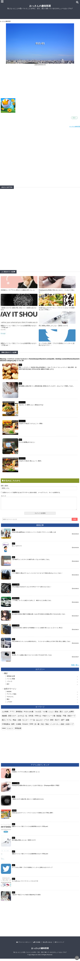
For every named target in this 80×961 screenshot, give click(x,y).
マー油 (32, 722)
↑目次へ (74, 117)
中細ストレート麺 (49, 718)
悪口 (61, 714)
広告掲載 (36, 944)
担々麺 (37, 726)
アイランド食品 (11, 696)
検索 (74, 521)
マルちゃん (22, 402)
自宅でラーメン (10, 691)
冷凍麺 (18, 726)
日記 (42, 726)
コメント (3, 496)
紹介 (20, 365)
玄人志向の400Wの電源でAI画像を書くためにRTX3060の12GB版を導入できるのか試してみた (38, 616)
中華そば (38, 718)
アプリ (12, 714)
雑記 (20, 383)
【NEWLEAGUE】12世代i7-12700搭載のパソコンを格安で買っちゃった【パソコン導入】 (37, 630)
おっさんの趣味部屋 (40, 5)
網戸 (62, 722)
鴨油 (14, 722)
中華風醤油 (6, 726)
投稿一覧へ (75, 667)
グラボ (46, 722)
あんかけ (39, 722)
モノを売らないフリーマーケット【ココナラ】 (25, 883)
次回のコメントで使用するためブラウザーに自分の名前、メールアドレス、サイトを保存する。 (32, 492)
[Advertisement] (40, 83)
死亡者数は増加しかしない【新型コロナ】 (53, 325)
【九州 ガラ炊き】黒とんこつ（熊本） (30, 461)
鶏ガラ (57, 722)
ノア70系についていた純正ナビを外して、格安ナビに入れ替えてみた (31, 602)
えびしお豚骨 (69, 714)
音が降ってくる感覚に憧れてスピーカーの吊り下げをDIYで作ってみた (32, 657)
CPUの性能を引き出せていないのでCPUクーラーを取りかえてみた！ (31, 589)
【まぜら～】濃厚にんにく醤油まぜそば (31, 405)
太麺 (19, 722)
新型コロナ (12, 718)
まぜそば (21, 718)
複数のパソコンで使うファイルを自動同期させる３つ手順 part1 (30, 828)
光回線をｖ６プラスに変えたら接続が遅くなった (18, 290)
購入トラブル (6, 722)
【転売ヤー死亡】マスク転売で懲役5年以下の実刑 (26, 897)
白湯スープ (69, 726)
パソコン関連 (15, 586)
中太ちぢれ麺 (28, 714)
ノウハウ (9, 683)
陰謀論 (59, 718)
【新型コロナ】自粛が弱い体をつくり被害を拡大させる (28, 801)
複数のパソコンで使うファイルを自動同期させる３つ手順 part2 (30, 856)
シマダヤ (9, 704)
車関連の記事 (15, 600)
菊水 (8, 701)
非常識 (31, 718)
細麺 (67, 722)
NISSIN (9, 694)
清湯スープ (71, 718)
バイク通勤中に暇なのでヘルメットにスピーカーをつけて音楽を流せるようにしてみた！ (37, 575)
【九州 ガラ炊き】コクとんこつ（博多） (31, 423)
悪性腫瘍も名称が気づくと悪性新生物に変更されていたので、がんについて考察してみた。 (47, 386)
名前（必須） (5, 485)
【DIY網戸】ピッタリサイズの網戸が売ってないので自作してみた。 (31, 561)
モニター (25, 722)
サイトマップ (59, 944)
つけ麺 (45, 714)
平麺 (64, 718)
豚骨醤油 (19, 714)
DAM (31, 726)
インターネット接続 (57, 726)
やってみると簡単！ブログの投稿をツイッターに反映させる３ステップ (32, 869)
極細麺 (4, 718)
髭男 (13, 726)
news (4, 730)
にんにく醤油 (53, 714)
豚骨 (51, 722)
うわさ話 (38, 714)
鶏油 (47, 726)
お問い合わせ (47, 944)
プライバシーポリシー (23, 944)
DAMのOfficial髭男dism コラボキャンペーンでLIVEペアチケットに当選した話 (34, 534)
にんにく (10, 730)
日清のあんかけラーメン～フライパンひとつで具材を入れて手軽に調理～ (33, 815)
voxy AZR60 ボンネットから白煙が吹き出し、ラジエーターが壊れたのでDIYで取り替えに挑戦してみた (41, 643)
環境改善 (18, 730)
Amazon (25, 726)
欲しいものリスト (17, 548)
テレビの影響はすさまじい (27, 442)
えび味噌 (5, 714)
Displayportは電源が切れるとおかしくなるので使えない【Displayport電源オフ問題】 (36, 787)
